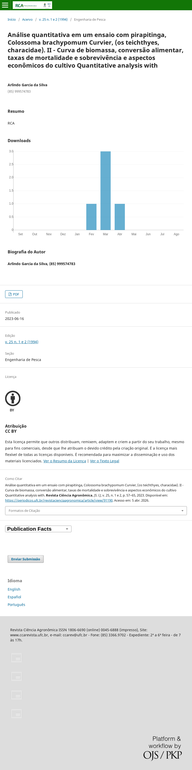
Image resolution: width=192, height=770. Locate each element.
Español (14, 596)
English (14, 589)
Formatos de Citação (24, 510)
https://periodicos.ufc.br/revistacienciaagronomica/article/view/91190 (59, 500)
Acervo (27, 19)
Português (16, 604)
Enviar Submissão (25, 559)
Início (12, 19)
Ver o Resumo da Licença (64, 460)
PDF (15, 294)
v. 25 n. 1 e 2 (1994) (53, 19)
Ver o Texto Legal (104, 460)
